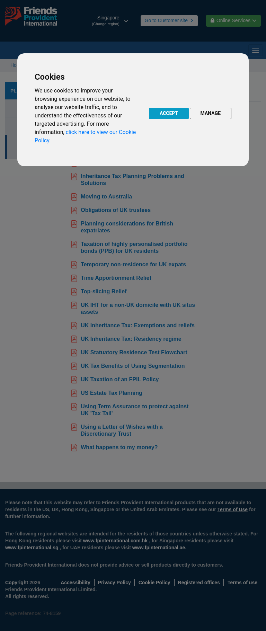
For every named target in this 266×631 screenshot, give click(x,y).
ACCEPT (169, 113)
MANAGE (211, 113)
